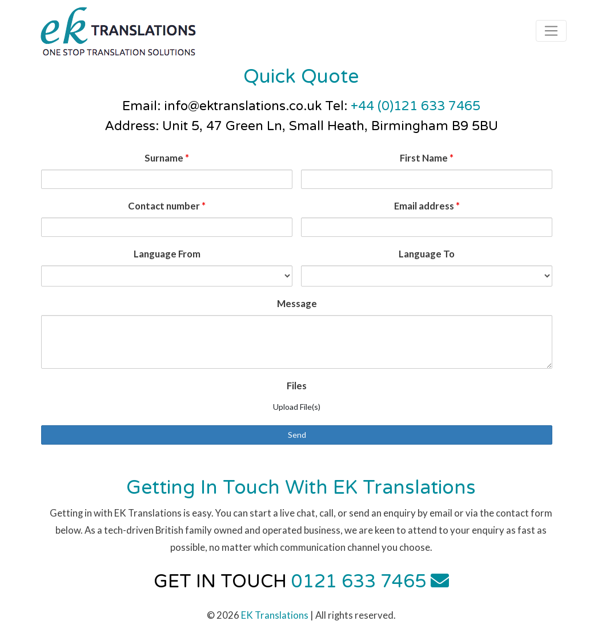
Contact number (167, 206)
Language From (167, 254)
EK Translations (274, 615)
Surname (167, 158)
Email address (427, 206)
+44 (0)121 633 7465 (415, 106)
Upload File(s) (296, 407)
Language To (427, 254)
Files (297, 386)
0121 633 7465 (358, 581)
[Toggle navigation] (551, 31)
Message (297, 303)
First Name (426, 158)
